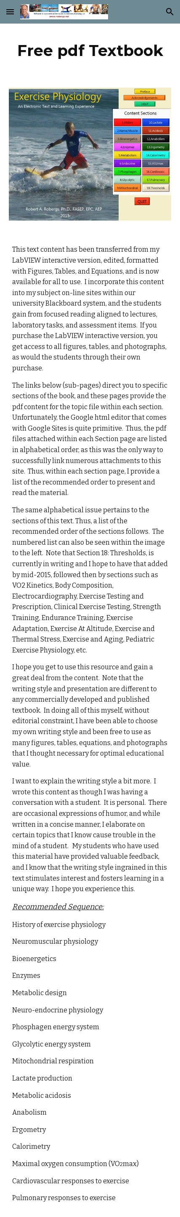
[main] (90, 50)
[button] (10, 11)
